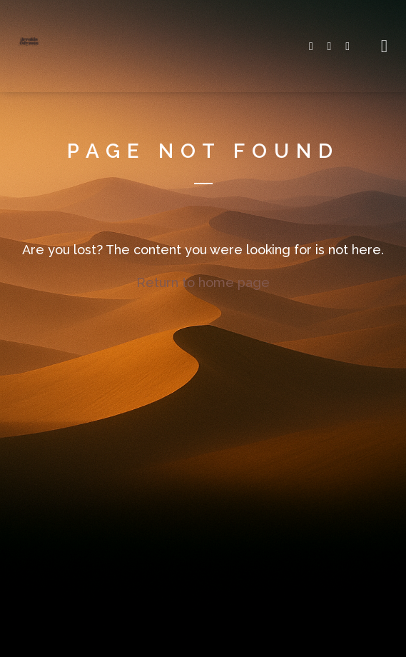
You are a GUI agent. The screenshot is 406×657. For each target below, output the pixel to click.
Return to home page (203, 282)
